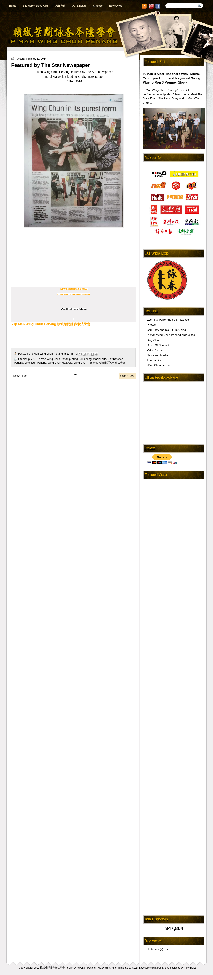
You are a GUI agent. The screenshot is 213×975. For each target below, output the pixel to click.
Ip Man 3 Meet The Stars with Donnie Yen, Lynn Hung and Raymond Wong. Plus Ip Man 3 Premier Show (172, 78)
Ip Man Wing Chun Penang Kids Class (171, 334)
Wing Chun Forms (158, 365)
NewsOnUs (115, 5)
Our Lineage (79, 5)
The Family (154, 360)
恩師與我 (60, 5)
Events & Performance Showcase (168, 319)
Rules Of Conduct (158, 345)
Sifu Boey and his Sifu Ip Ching (166, 329)
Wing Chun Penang (85, 362)
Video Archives (156, 350)
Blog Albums (154, 340)
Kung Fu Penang (82, 359)
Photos (151, 324)
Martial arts (99, 359)
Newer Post (20, 376)
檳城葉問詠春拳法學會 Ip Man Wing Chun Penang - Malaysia (74, 967)
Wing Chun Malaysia (60, 362)
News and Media (157, 355)
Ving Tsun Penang (35, 362)
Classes (98, 5)
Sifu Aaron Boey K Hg (35, 5)
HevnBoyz (190, 967)
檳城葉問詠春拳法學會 (111, 362)
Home (12, 5)
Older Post (127, 376)
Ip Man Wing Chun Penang (47, 353)
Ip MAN (31, 359)
